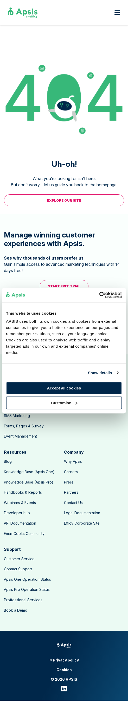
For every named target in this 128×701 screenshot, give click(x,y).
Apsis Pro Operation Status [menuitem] (27, 589)
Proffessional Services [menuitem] (23, 600)
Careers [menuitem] (71, 471)
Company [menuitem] (74, 452)
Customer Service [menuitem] (19, 559)
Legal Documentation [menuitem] (82, 513)
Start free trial (64, 286)
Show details (100, 373)
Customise (64, 403)
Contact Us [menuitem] (73, 502)
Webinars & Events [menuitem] (20, 502)
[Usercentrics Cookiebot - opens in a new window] (99, 295)
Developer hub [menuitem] (17, 513)
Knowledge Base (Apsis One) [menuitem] (29, 471)
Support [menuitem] (12, 549)
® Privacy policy (64, 660)
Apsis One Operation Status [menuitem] (27, 579)
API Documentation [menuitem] (20, 523)
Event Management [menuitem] (20, 436)
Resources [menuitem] (15, 452)
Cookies (64, 670)
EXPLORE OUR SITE (64, 200)
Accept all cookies (64, 388)
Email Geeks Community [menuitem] (24, 533)
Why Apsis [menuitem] (73, 461)
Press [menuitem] (69, 482)
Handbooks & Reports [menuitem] (23, 492)
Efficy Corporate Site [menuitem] (82, 523)
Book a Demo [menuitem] (15, 610)
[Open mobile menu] (117, 12)
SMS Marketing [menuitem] (17, 415)
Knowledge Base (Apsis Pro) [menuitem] (28, 482)
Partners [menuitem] (71, 492)
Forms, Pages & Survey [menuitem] (24, 426)
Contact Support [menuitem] (18, 569)
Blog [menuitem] (8, 461)
